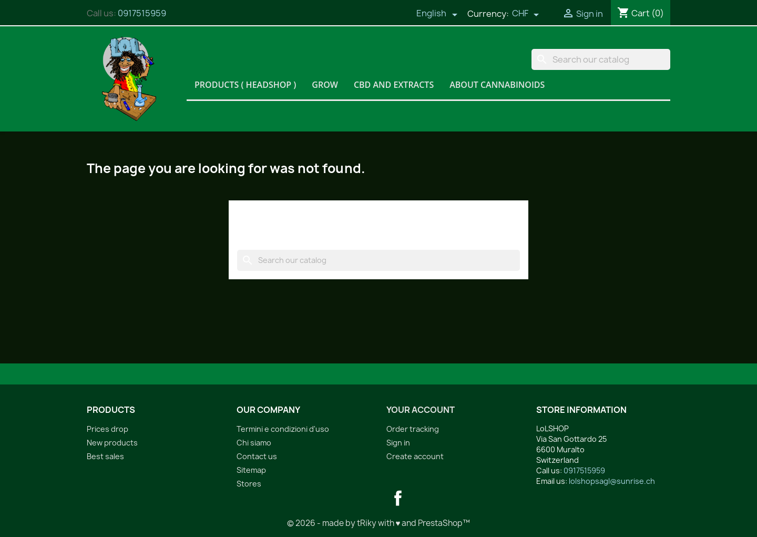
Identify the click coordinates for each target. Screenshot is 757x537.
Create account (415, 456)
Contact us (257, 456)
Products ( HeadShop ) (245, 84)
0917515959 (142, 13)
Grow (325, 84)
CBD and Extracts (394, 84)
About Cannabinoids (497, 84)
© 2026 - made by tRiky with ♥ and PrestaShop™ (378, 523)
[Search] (600, 59)
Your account (420, 410)
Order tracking (412, 429)
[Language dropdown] (437, 14)
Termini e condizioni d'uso (283, 429)
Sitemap (251, 470)
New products (112, 443)
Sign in (398, 443)
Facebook (397, 498)
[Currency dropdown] (525, 14)
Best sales (105, 456)
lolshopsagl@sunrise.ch (612, 481)
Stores (249, 484)
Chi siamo (254, 443)
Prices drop (107, 429)
